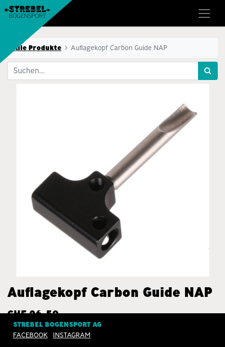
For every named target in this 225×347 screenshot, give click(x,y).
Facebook (30, 335)
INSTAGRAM (72, 335)
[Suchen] (208, 71)
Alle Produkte (37, 47)
